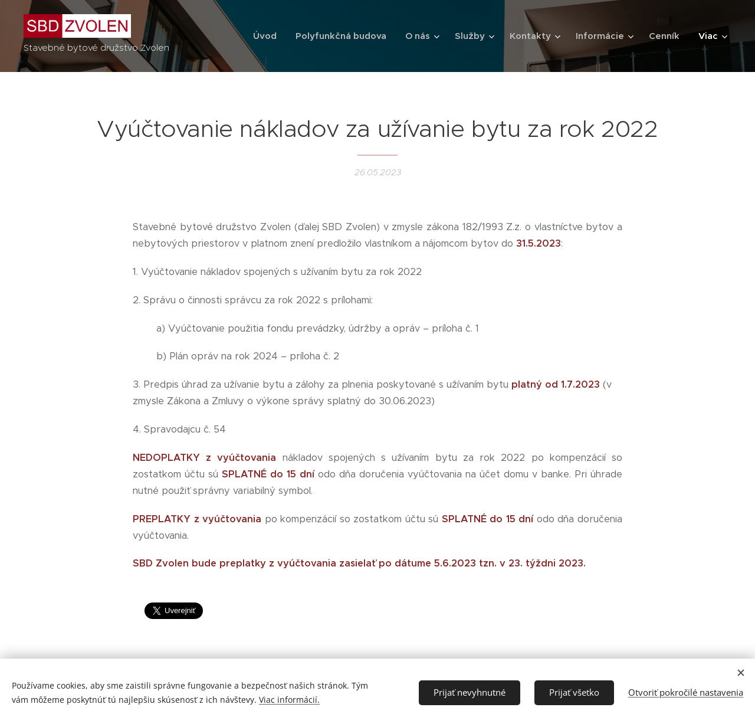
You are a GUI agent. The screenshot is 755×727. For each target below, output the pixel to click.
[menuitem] (268, 36)
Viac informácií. (289, 699)
